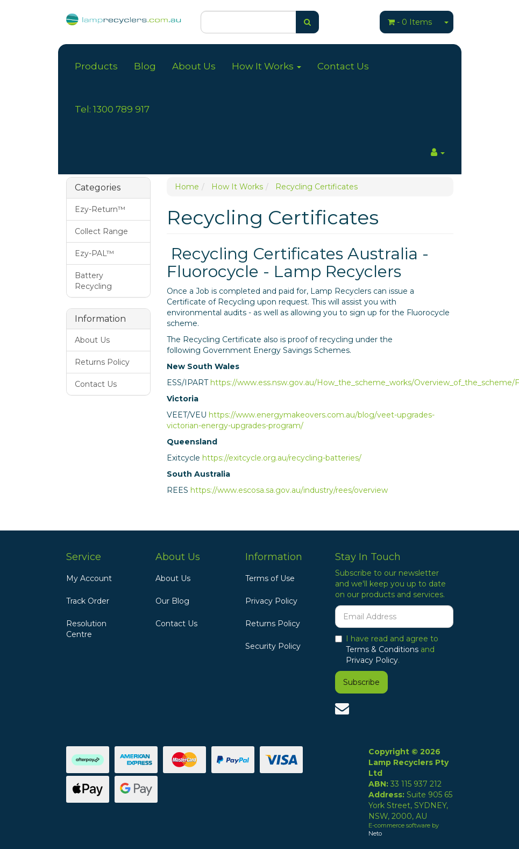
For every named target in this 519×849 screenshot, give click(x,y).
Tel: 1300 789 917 (112, 109)
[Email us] (342, 708)
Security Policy (273, 646)
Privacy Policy (271, 601)
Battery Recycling (93, 281)
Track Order (87, 601)
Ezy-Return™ (100, 209)
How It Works (266, 66)
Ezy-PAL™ (94, 253)
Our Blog (172, 601)
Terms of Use (270, 578)
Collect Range (101, 231)
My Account (89, 578)
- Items (410, 22)
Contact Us (343, 66)
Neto (375, 833)
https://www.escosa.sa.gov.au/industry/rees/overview (289, 490)
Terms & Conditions (382, 649)
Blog (145, 66)
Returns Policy (102, 362)
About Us (194, 66)
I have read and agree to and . (386, 649)
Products (96, 66)
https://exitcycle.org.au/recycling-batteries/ (281, 458)
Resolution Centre (86, 629)
